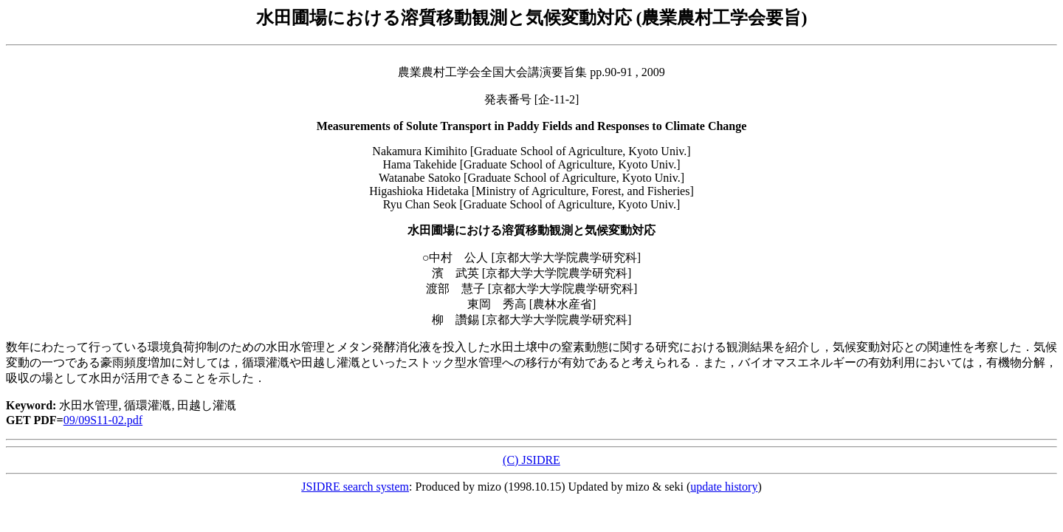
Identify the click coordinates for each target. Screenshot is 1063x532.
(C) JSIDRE (531, 460)
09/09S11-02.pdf (102, 420)
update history (723, 486)
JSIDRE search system (355, 486)
